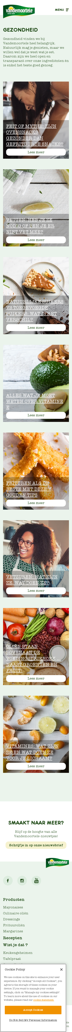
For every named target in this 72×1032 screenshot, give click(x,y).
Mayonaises (13, 907)
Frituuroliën (14, 925)
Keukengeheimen (17, 953)
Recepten (12, 938)
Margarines (13, 931)
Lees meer (36, 152)
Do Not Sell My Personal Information (33, 1020)
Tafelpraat (12, 959)
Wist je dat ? (15, 945)
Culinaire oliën (15, 913)
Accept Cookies (33, 1009)
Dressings (11, 919)
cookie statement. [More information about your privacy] (43, 999)
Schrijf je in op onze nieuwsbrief (36, 845)
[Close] (61, 969)
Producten (14, 899)
